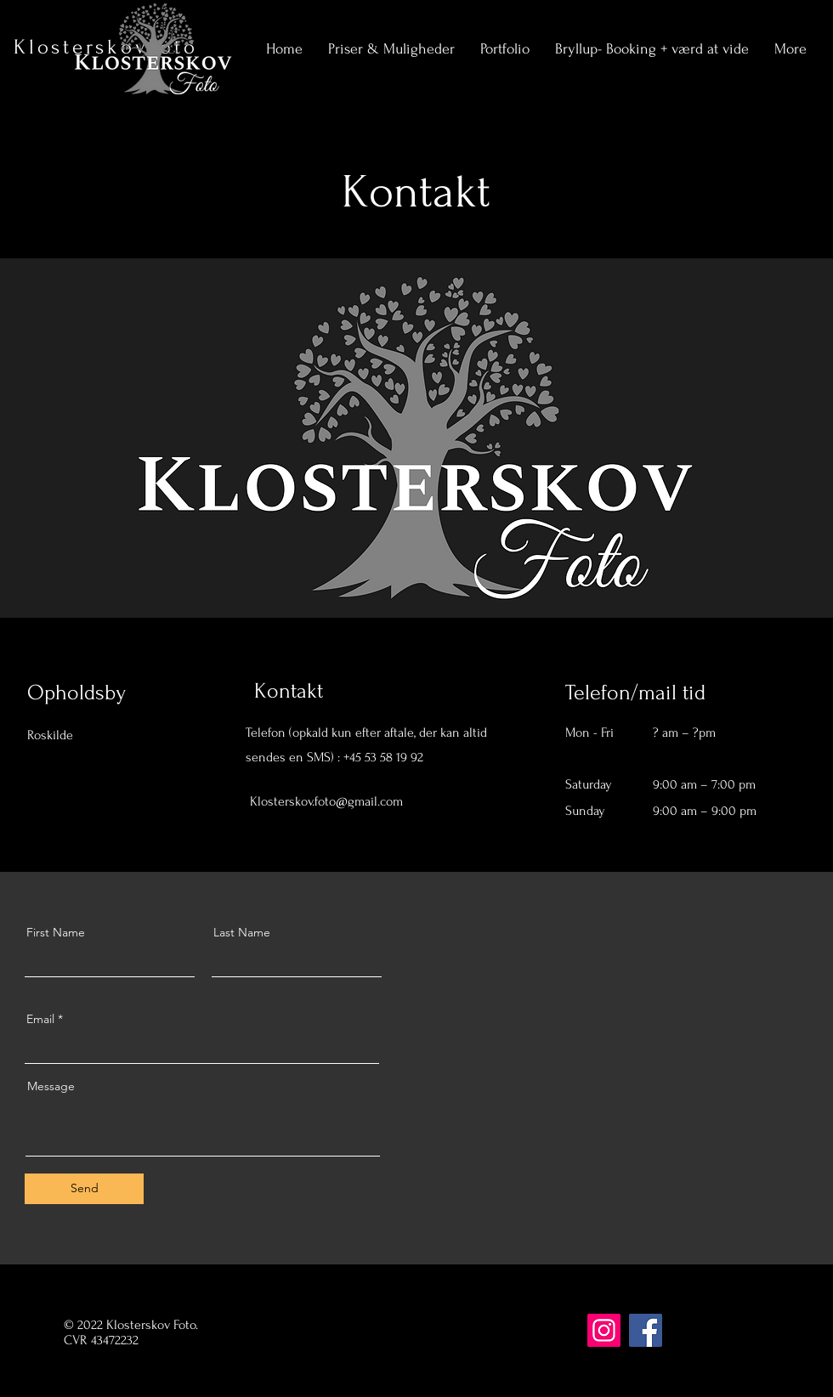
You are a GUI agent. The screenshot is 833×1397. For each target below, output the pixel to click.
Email (40, 1019)
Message (51, 1086)
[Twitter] (331, 813)
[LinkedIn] (355, 813)
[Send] (84, 1189)
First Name (55, 932)
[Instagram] (378, 813)
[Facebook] (307, 813)
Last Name (241, 932)
